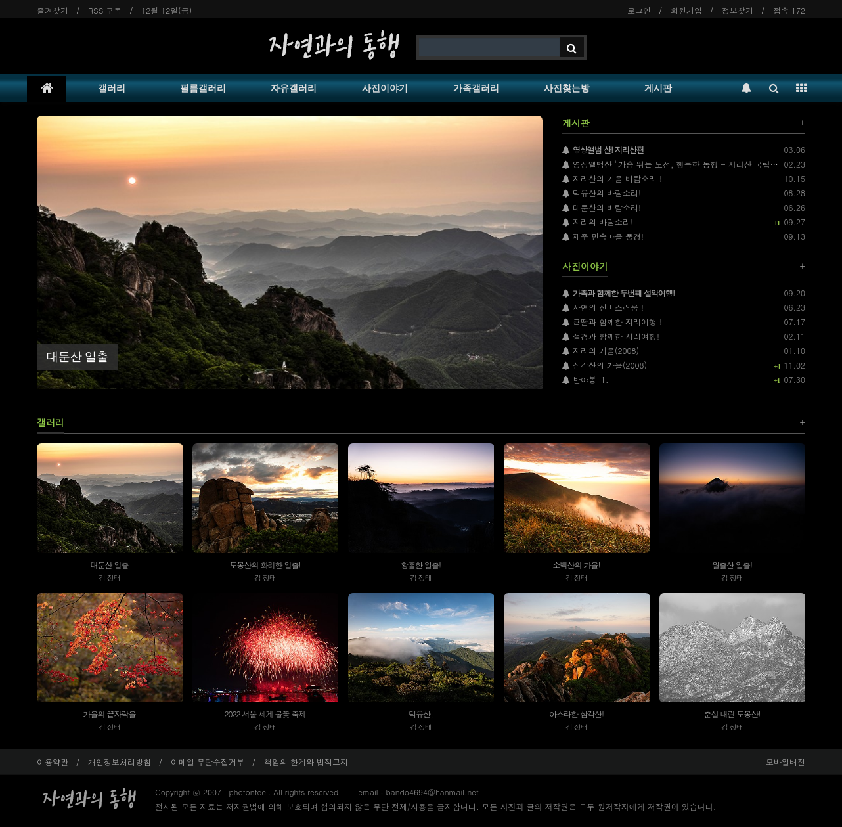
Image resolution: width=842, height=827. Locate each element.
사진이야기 (385, 88)
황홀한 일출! (421, 564)
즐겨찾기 (52, 10)
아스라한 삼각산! (576, 713)
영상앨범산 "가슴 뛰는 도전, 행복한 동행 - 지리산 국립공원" (675, 163)
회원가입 (686, 10)
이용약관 (52, 761)
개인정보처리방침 (119, 761)
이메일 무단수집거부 (207, 761)
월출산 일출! (732, 564)
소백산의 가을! (576, 564)
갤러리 (111, 88)
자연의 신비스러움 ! (603, 307)
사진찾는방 (567, 88)
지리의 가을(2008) (600, 350)
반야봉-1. (585, 379)
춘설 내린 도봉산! (731, 713)
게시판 (658, 88)
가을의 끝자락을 (109, 713)
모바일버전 (785, 761)
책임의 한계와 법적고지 (306, 761)
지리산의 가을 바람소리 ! (612, 178)
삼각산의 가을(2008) (604, 364)
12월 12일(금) (166, 10)
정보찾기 (737, 10)
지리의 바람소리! (597, 221)
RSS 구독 (105, 10)
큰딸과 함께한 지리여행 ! (612, 321)
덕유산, (421, 713)
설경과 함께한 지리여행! (610, 336)
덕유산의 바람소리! (601, 192)
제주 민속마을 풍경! (603, 236)
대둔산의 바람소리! (601, 207)
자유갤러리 (294, 88)
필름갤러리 (203, 88)
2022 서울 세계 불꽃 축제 (264, 713)
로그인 (639, 10)
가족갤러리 (476, 88)
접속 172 (789, 10)
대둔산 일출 (109, 564)
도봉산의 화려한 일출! (264, 564)
